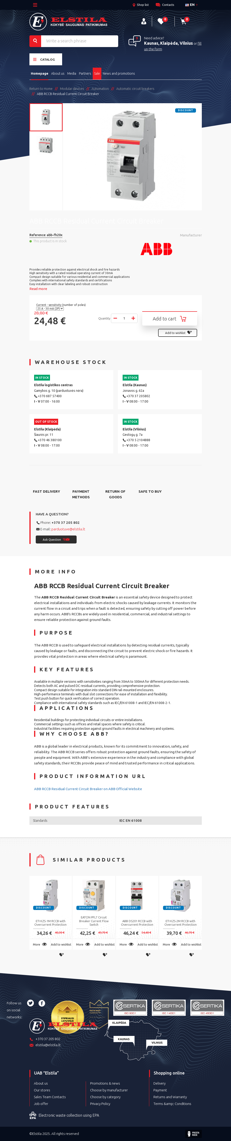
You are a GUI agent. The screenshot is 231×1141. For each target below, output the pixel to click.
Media (71, 73)
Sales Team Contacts (50, 1097)
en (190, 5)
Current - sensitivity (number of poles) (61, 304)
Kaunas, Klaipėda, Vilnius (168, 43)
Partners (85, 73)
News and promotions (119, 73)
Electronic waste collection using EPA (64, 1115)
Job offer (41, 1104)
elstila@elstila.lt (45, 1045)
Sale (97, 73)
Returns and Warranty (170, 1097)
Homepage (39, 73)
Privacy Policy (100, 1104)
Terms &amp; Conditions (172, 1104)
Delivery (159, 1083)
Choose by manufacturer (109, 1090)
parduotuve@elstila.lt (68, 529)
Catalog (44, 59)
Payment (160, 1090)
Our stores (42, 1090)
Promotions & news (105, 1083)
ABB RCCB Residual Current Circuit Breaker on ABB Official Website (88, 789)
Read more (38, 289)
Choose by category (105, 1097)
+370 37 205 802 (66, 523)
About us (57, 73)
